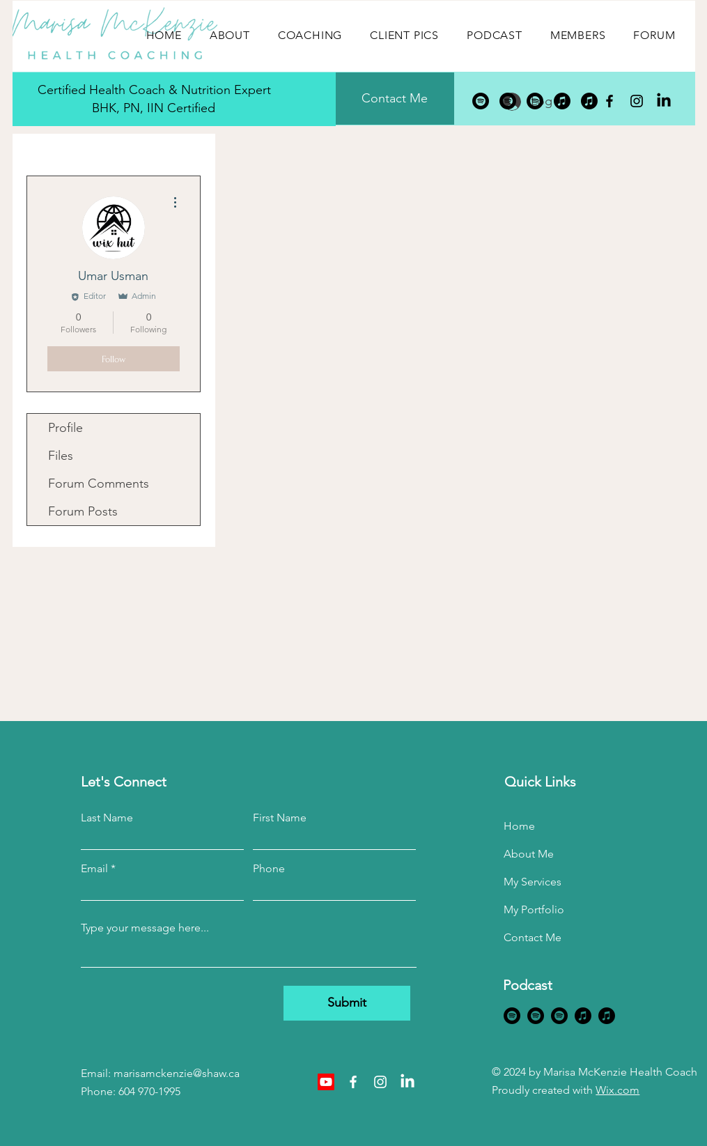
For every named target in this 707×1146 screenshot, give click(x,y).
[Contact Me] (395, 98)
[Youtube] (326, 1082)
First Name (279, 817)
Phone (269, 868)
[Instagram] (636, 101)
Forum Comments (98, 483)
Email (94, 868)
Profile (65, 427)
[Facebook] (609, 101)
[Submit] (346, 1003)
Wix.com (617, 1090)
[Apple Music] (562, 101)
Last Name (107, 817)
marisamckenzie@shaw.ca (177, 1073)
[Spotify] (480, 101)
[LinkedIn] (663, 101)
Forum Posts (83, 511)
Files (60, 455)
